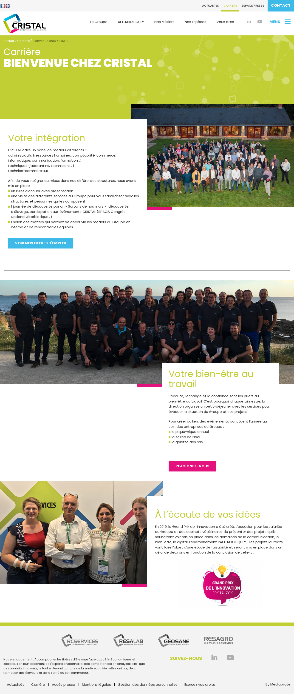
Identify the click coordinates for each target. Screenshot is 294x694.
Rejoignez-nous (192, 466)
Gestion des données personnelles (148, 684)
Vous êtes (225, 21)
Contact (281, 5)
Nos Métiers (164, 21)
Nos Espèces (195, 21)
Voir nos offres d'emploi (40, 243)
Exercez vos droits (199, 684)
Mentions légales (96, 684)
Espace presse (253, 5)
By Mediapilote (278, 684)
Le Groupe (98, 21)
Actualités (210, 5)
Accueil (8, 41)
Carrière (230, 5)
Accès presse (63, 684)
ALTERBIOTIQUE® (131, 21)
